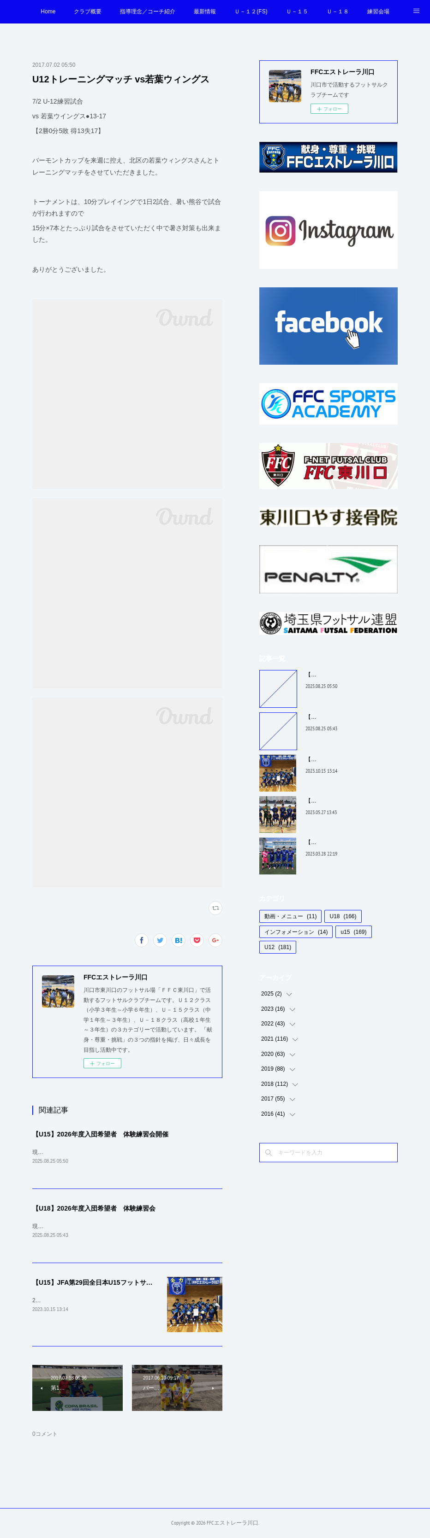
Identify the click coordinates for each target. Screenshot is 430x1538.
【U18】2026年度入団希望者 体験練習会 (93, 1209)
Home (48, 11)
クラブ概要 (88, 11)
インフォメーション (296, 932)
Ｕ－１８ (338, 11)
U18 (342, 916)
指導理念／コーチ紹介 (147, 11)
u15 (353, 932)
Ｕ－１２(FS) (250, 11)
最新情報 (205, 11)
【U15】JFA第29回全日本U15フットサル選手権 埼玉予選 (116, 1283)
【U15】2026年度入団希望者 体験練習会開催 (100, 1134)
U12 (277, 947)
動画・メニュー (290, 916)
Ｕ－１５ (297, 11)
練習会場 (378, 11)
